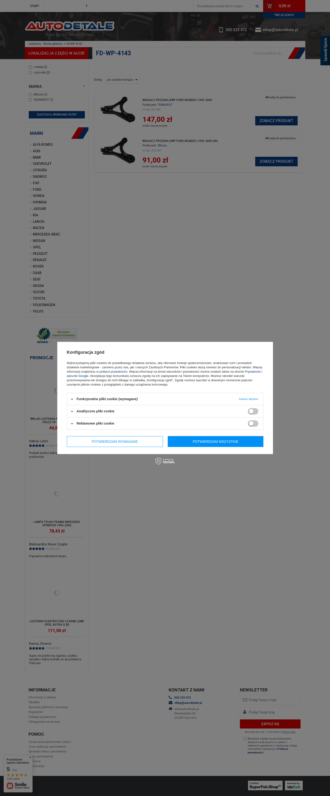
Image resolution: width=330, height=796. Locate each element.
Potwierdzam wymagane (115, 441)
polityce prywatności (113, 371)
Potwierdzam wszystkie (215, 441)
